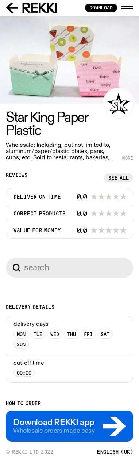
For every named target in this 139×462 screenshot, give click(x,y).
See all (118, 178)
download (101, 7)
